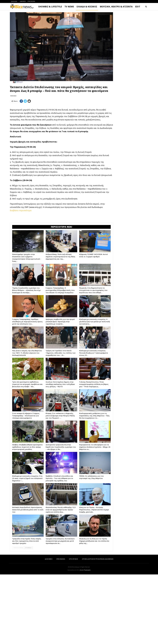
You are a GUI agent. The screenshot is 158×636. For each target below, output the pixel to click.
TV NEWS (69, 6)
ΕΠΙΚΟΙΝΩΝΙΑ (31, 1)
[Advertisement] (61, 120)
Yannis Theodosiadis (85, 631)
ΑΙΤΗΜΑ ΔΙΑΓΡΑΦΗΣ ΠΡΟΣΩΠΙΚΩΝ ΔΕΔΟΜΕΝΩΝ (97, 620)
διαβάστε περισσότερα (20, 241)
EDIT (137, 6)
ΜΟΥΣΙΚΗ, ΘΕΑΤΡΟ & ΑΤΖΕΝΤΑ (116, 6)
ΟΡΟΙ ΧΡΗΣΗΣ (73, 620)
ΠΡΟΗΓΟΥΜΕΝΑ (18, 609)
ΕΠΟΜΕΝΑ (28, 609)
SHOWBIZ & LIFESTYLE (50, 6)
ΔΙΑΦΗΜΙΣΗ (23, 1)
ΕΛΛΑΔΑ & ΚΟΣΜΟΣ (87, 6)
